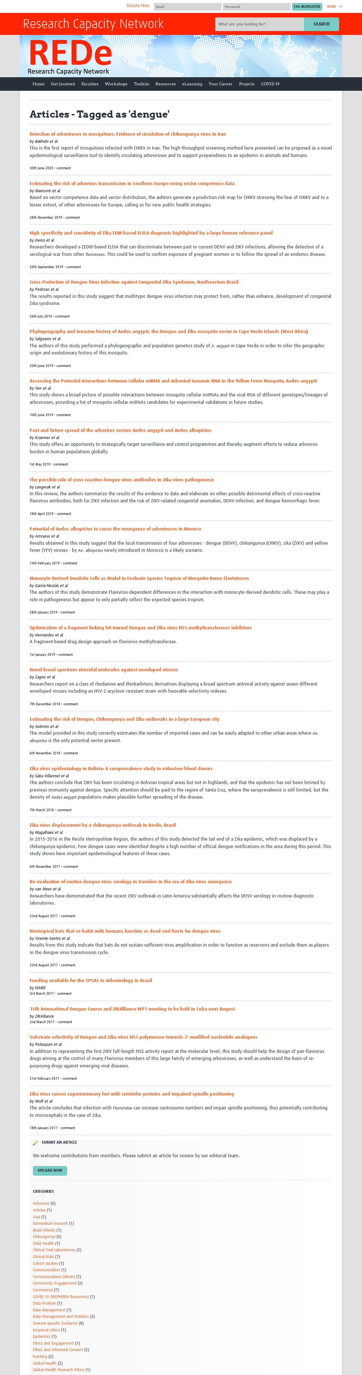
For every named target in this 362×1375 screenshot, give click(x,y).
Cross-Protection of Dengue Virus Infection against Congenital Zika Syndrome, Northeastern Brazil (134, 282)
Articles (39, 1210)
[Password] (257, 7)
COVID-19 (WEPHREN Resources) (61, 1297)
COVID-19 (270, 83)
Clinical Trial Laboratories (54, 1250)
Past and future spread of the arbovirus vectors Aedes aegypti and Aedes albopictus (120, 430)
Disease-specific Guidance (55, 1323)
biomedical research (50, 1224)
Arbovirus (41, 1204)
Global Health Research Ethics (58, 1370)
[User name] (188, 7)
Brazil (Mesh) (44, 1230)
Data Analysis (44, 1303)
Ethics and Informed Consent (58, 1350)
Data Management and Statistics (61, 1317)
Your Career (221, 83)
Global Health (44, 1363)
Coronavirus (43, 1290)
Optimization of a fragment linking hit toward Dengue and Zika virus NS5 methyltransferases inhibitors (141, 627)
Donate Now (138, 6)
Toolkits (141, 83)
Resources (166, 83)
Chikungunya (44, 1237)
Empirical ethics (46, 1330)
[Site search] (260, 24)
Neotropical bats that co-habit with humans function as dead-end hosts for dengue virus (125, 931)
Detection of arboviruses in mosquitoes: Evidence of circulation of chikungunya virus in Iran (128, 134)
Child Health (43, 1244)
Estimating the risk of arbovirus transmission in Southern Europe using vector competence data (132, 183)
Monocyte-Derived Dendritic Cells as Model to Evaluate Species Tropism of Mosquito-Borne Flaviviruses (139, 578)
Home (39, 83)
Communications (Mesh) (54, 1277)
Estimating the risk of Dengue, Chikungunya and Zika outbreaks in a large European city (124, 719)
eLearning (192, 83)
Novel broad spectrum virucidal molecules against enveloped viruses (104, 669)
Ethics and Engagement (53, 1343)
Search (321, 24)
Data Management (49, 1310)
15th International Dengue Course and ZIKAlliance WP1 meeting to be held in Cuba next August (132, 1009)
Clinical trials (43, 1257)
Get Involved (63, 83)
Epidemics (41, 1337)
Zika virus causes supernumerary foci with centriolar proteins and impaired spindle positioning (132, 1094)
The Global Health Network (71, 6)
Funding (40, 1357)
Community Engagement (54, 1283)
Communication (46, 1270)
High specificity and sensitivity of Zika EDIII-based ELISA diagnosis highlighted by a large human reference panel (151, 233)
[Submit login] (307, 7)
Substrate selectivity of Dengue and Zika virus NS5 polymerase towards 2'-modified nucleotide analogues (143, 1037)
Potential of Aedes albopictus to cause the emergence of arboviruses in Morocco (115, 529)
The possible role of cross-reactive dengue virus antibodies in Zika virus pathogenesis (122, 480)
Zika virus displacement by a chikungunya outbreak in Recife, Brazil (103, 825)
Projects (247, 83)
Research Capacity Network (93, 24)
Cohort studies (45, 1264)
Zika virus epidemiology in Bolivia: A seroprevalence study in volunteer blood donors (121, 768)
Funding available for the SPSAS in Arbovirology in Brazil (91, 980)
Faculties (89, 83)
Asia (36, 1217)
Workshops (116, 83)
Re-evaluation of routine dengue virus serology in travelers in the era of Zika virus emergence (131, 881)
